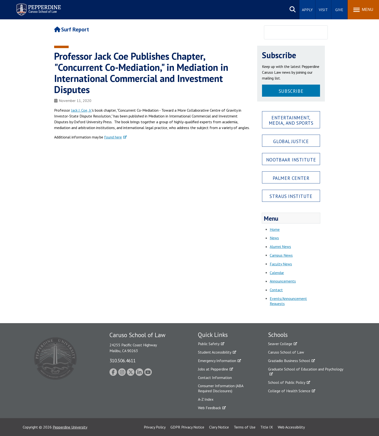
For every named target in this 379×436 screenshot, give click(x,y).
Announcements (283, 281)
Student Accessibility (214, 352)
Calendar (277, 272)
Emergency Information (217, 360)
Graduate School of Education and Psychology (305, 369)
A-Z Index (205, 399)
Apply (307, 9)
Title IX (266, 427)
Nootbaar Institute (291, 160)
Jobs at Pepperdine (213, 369)
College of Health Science (289, 390)
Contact (276, 289)
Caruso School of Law (286, 352)
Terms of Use (244, 427)
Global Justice (291, 141)
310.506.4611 (122, 360)
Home (275, 229)
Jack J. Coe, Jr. (81, 110)
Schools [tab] (278, 335)
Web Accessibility (291, 427)
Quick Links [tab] (213, 335)
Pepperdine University (70, 427)
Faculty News (281, 264)
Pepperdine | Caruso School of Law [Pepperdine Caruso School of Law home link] (37, 7)
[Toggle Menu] (363, 9)
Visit (323, 9)
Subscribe (291, 91)
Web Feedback (209, 407)
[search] (289, 33)
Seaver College (280, 343)
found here (113, 137)
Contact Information (215, 377)
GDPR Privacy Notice (187, 427)
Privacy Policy (155, 427)
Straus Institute (291, 196)
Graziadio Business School (289, 360)
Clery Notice (219, 427)
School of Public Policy (286, 382)
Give (339, 9)
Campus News (281, 255)
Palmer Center (291, 178)
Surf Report (71, 29)
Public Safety (208, 343)
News (274, 237)
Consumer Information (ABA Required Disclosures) (220, 388)
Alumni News (280, 246)
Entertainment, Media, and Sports (291, 120)
